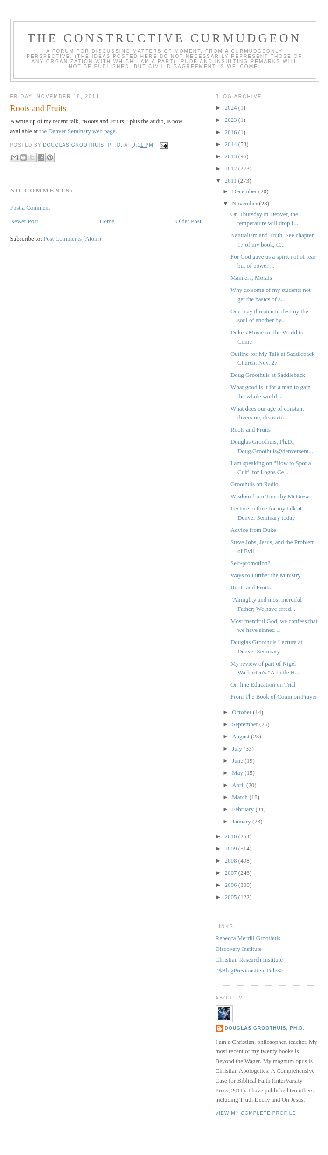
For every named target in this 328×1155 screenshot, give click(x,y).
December (245, 191)
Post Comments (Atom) (72, 238)
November (245, 203)
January (242, 821)
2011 (231, 180)
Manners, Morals (251, 277)
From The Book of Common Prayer (273, 696)
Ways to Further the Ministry (265, 575)
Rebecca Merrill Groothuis (248, 938)
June (238, 760)
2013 (231, 156)
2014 (231, 144)
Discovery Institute (239, 948)
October (242, 712)
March (240, 797)
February (243, 809)
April (239, 784)
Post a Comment (30, 207)
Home (106, 221)
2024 (231, 107)
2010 (231, 836)
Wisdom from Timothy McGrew (269, 496)
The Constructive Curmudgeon (164, 38)
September (245, 724)
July (238, 748)
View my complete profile (256, 1113)
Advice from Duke (253, 529)
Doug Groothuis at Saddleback (267, 374)
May (238, 772)
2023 (231, 119)
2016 (231, 131)
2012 (231, 168)
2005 (231, 896)
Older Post (188, 221)
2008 (231, 860)
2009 (231, 848)
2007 (231, 872)
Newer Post (24, 221)
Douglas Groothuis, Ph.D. (265, 1028)
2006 (231, 884)
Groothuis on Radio (254, 484)
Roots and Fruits (250, 429)
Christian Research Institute (249, 959)
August (241, 736)
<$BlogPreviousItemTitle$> (250, 970)
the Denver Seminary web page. (77, 131)
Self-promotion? (250, 563)
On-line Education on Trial (263, 684)
